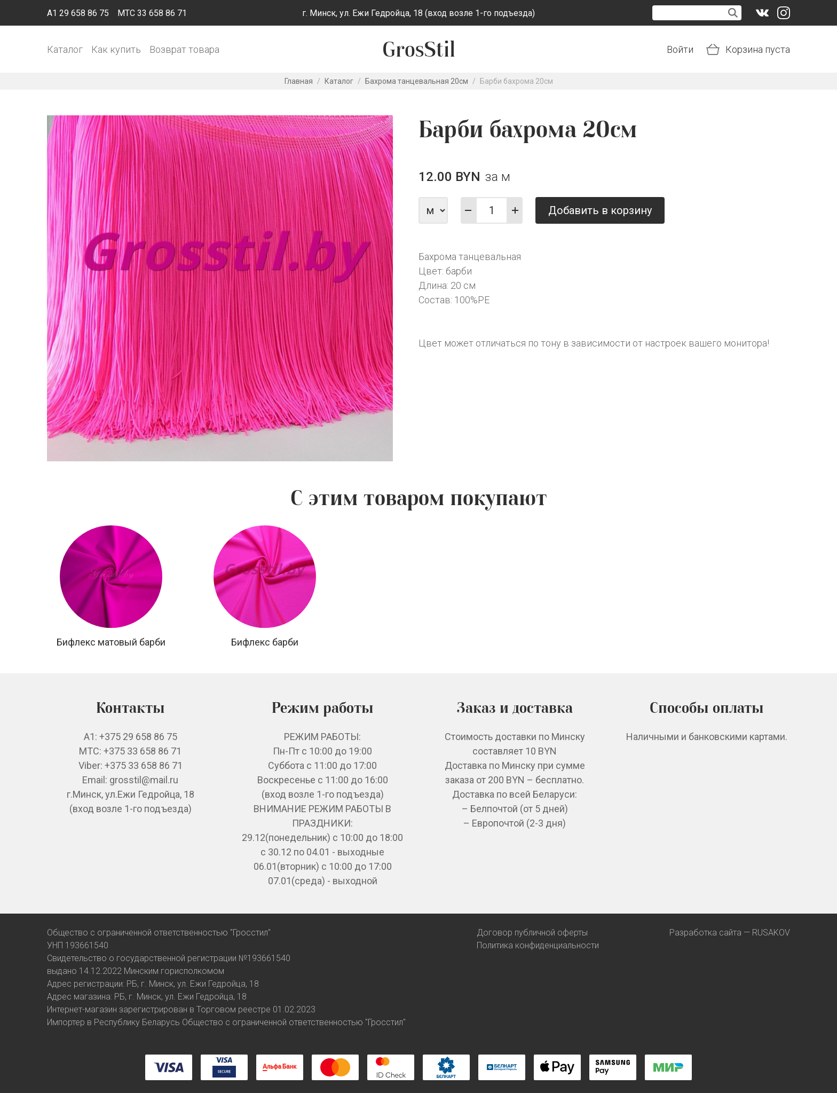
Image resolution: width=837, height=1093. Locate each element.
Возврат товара (184, 49)
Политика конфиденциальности (538, 945)
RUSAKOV (771, 932)
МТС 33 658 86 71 (152, 13)
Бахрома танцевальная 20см (416, 81)
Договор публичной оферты (532, 932)
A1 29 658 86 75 (78, 13)
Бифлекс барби (264, 642)
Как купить (116, 49)
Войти (680, 49)
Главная (299, 81)
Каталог (65, 49)
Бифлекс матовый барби (111, 642)
